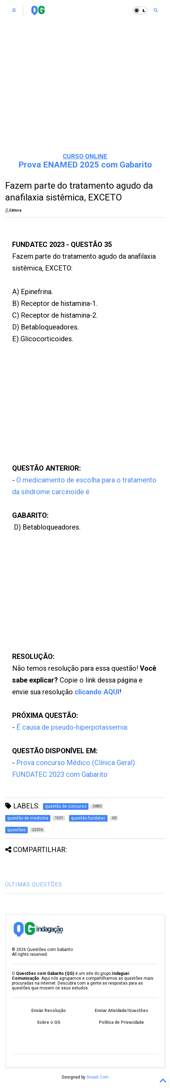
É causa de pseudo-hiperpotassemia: (72, 727)
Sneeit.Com (97, 1077)
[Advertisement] (85, 93)
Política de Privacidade (121, 1022)
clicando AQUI (97, 692)
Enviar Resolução (48, 1010)
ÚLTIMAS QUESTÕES (33, 884)
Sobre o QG (48, 1022)
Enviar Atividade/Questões (121, 1010)
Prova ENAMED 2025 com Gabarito (85, 165)
